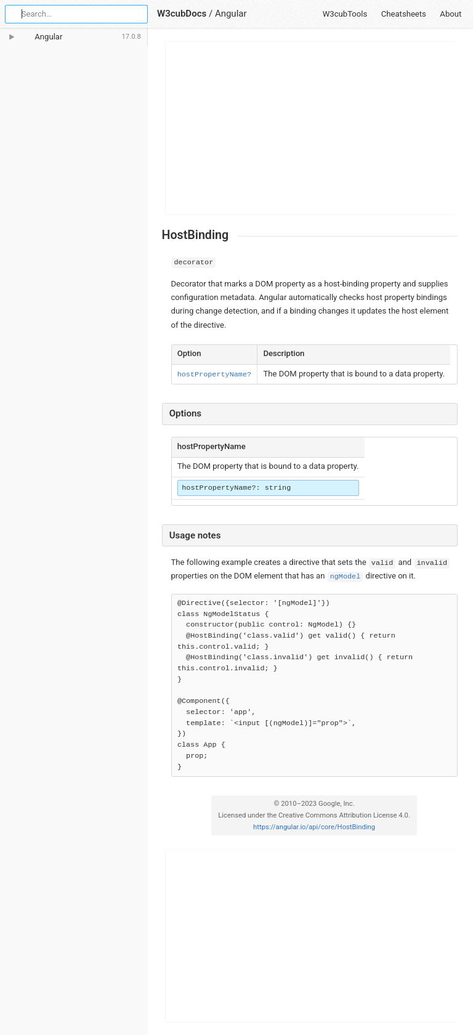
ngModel (345, 576)
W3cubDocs (181, 13)
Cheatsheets (403, 13)
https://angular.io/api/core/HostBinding (314, 827)
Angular (231, 13)
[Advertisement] (310, 128)
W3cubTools (345, 13)
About (450, 13)
